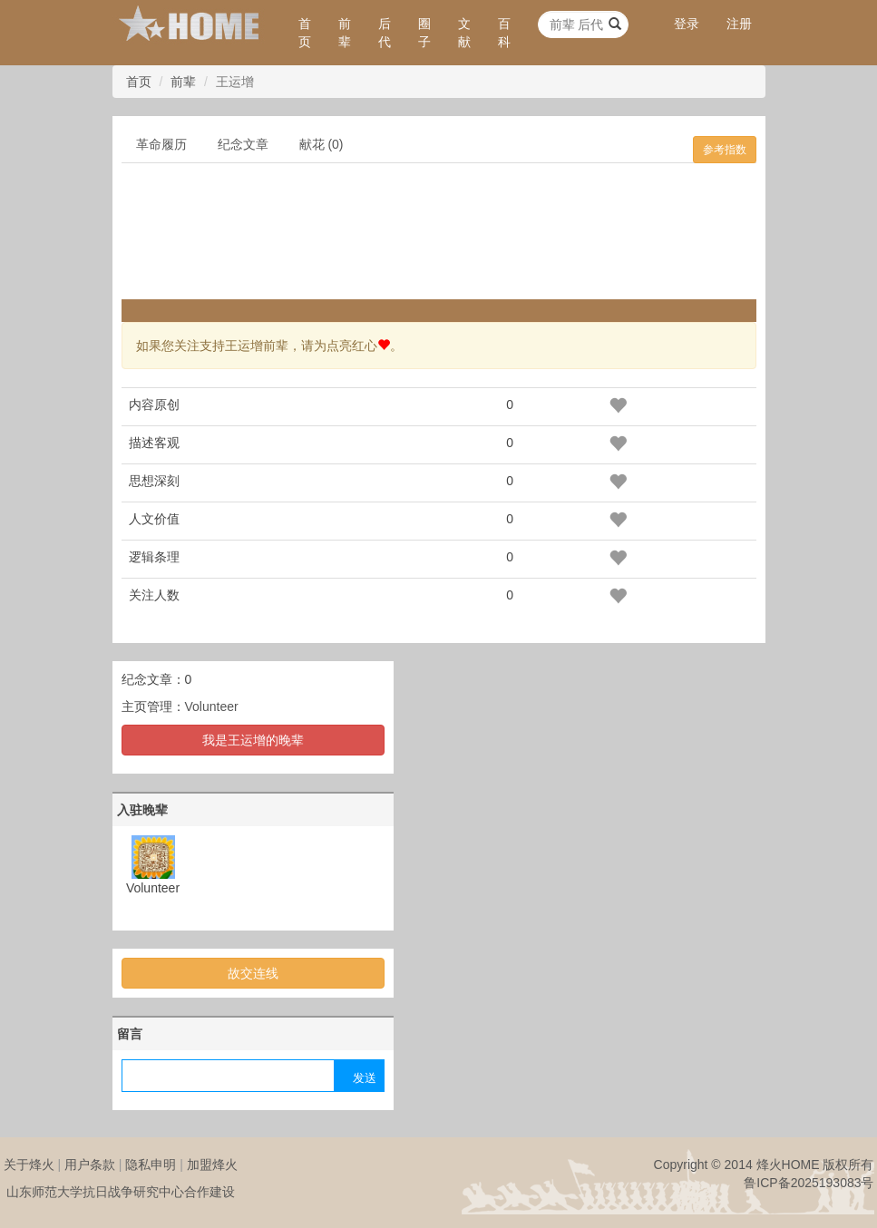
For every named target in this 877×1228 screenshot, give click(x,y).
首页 (304, 32)
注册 (739, 23)
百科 (504, 32)
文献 (464, 32)
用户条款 (89, 1164)
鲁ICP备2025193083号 (808, 1182)
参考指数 (724, 149)
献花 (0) (321, 144)
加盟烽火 (212, 1164)
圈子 (424, 32)
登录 (686, 23)
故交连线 (253, 973)
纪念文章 (243, 144)
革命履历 (161, 144)
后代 (384, 32)
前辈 (344, 32)
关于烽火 (29, 1164)
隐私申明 (150, 1164)
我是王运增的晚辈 (253, 740)
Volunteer (212, 706)
